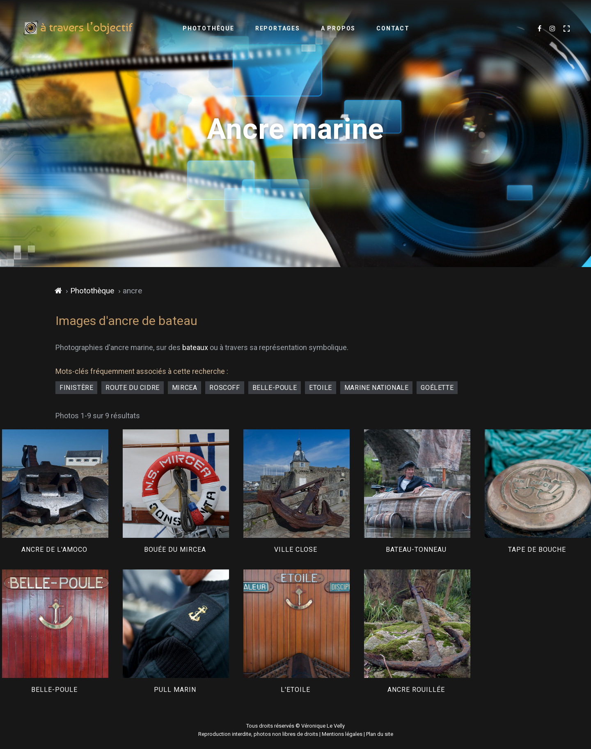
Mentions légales (342, 734)
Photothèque (208, 28)
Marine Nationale (376, 388)
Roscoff (224, 388)
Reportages (277, 28)
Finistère (76, 388)
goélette (437, 388)
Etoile (320, 388)
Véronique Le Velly (323, 726)
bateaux (195, 347)
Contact (393, 28)
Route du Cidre (132, 388)
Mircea (184, 388)
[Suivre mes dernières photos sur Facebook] (539, 29)
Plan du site (379, 734)
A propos (338, 28)
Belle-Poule (274, 388)
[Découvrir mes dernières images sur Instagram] (552, 29)
